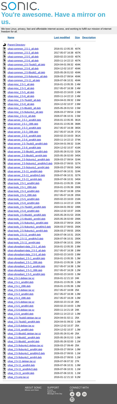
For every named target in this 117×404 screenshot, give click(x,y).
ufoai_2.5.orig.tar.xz (18, 377)
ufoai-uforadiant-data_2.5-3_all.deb (27, 250)
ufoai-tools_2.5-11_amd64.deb (24, 234)
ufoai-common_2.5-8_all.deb (23, 68)
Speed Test (51, 392)
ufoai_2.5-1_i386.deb (19, 286)
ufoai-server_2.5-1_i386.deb (23, 124)
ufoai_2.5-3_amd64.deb (20, 294)
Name (11, 37)
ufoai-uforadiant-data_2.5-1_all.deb (27, 246)
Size (77, 37)
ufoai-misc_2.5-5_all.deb (21, 92)
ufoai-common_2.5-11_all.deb (24, 80)
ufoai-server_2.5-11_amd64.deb (25, 171)
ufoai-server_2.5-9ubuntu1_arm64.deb (28, 167)
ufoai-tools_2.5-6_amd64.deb (23, 203)
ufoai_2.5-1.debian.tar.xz (21, 278)
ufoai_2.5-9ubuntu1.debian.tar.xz (25, 345)
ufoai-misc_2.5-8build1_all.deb (24, 108)
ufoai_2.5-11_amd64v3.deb (22, 369)
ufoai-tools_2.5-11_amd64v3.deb (25, 238)
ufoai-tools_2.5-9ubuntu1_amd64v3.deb (29, 227)
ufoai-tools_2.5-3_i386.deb (22, 195)
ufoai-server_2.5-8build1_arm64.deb (27, 155)
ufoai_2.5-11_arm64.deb (21, 373)
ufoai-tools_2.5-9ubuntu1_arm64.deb (28, 230)
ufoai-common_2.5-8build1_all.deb (26, 72)
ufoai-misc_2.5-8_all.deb (21, 104)
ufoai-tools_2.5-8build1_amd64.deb (27, 215)
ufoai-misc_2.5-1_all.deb (21, 84)
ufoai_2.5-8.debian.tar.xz (21, 325)
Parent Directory (16, 45)
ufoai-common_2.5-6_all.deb (23, 60)
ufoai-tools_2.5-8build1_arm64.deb (26, 219)
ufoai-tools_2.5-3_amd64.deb (23, 191)
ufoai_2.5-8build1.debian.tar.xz (24, 333)
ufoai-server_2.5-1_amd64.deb (24, 120)
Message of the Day (54, 394)
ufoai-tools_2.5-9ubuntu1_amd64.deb (28, 223)
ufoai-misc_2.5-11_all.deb (21, 116)
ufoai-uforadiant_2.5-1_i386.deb (25, 262)
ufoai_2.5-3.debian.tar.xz (21, 290)
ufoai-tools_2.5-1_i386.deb (22, 187)
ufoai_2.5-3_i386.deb (19, 298)
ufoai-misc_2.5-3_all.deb (21, 88)
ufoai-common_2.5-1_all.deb (23, 48)
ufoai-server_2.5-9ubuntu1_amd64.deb (29, 159)
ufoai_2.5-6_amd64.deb (20, 314)
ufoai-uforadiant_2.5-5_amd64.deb (26, 274)
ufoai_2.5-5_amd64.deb (20, 306)
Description (89, 37)
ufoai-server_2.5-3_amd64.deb (24, 128)
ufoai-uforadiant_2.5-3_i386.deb (25, 270)
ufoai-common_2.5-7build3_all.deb (26, 64)
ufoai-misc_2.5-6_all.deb (21, 96)
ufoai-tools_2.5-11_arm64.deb (24, 242)
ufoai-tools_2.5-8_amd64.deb (23, 211)
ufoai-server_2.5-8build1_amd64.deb (28, 151)
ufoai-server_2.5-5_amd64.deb (24, 136)
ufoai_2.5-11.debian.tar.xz (22, 361)
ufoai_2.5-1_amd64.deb (20, 282)
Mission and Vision (32, 390)
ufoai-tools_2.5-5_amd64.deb (23, 199)
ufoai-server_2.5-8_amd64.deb (24, 147)
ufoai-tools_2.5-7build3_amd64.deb (27, 207)
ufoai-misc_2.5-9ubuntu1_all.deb (25, 112)
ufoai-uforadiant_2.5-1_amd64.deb (26, 258)
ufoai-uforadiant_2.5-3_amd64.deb (26, 266)
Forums (50, 390)
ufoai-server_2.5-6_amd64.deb (24, 139)
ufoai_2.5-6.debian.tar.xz (21, 310)
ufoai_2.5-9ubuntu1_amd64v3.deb (26, 353)
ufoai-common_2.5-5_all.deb (23, 56)
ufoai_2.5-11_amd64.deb (21, 365)
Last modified (62, 37)
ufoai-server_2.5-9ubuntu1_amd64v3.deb (30, 163)
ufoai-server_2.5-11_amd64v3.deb (26, 175)
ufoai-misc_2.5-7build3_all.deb (24, 100)
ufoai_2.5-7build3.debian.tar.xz (24, 318)
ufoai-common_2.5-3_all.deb (23, 52)
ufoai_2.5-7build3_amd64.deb (24, 321)
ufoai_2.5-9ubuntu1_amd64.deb (25, 349)
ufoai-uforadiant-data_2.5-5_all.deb (27, 254)
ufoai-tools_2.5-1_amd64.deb (23, 183)
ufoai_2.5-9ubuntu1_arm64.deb (25, 357)
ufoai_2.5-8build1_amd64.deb (24, 337)
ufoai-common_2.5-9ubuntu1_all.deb (27, 76)
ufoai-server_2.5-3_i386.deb (23, 132)
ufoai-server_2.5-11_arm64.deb (25, 179)
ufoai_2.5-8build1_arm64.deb (23, 341)
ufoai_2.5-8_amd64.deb (20, 329)
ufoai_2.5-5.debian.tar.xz (21, 302)
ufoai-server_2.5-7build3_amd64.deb (28, 143)
